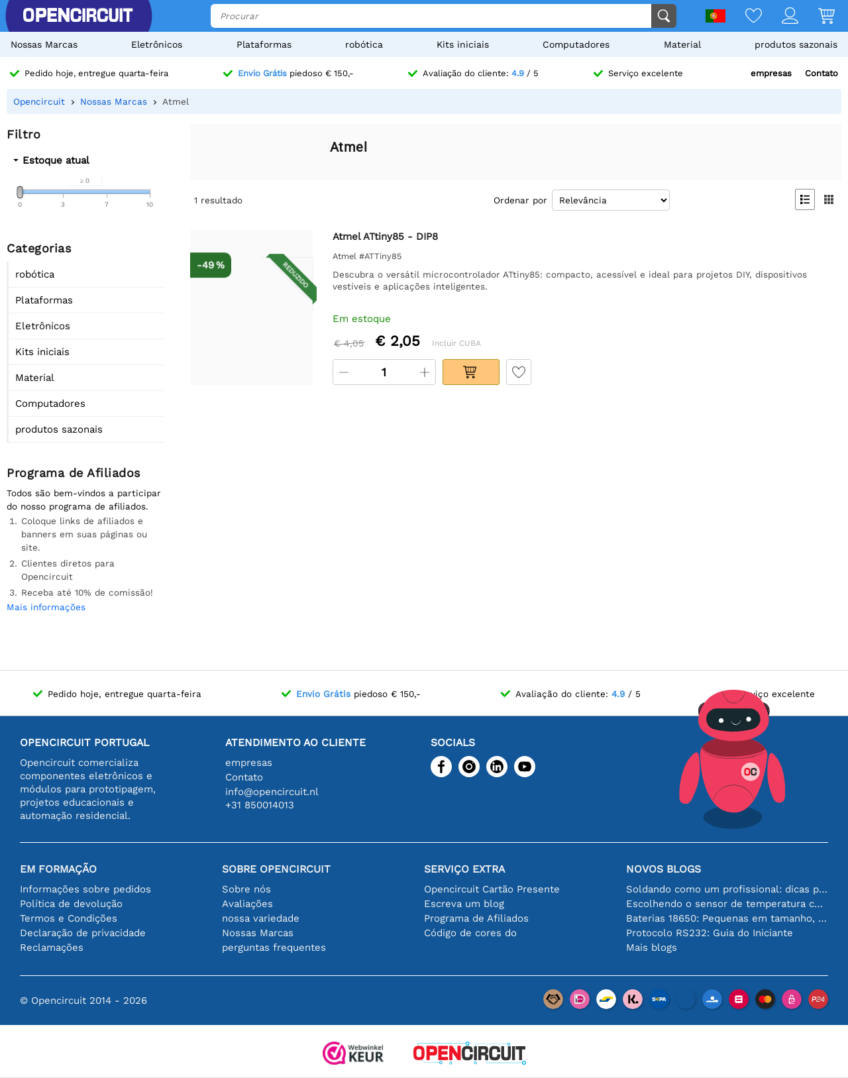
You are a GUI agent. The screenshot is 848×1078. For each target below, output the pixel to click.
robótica (364, 44)
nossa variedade (260, 918)
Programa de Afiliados (476, 918)
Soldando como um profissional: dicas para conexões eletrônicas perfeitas (727, 889)
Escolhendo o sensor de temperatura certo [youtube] (727, 904)
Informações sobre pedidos (85, 889)
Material (682, 44)
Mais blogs (651, 947)
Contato (821, 73)
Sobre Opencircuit (276, 869)
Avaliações (247, 904)
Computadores (576, 44)
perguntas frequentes (274, 947)
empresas (771, 73)
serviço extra (464, 869)
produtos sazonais (796, 44)
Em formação (58, 869)
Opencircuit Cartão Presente (492, 889)
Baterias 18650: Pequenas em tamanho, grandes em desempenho (727, 918)
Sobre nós (246, 889)
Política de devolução (71, 904)
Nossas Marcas (44, 44)
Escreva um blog (464, 904)
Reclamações (51, 947)
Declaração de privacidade (83, 933)
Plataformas (264, 44)
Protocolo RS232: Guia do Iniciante (709, 933)
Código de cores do (470, 933)
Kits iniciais (463, 44)
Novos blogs (663, 869)
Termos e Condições (68, 918)
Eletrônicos (156, 44)
